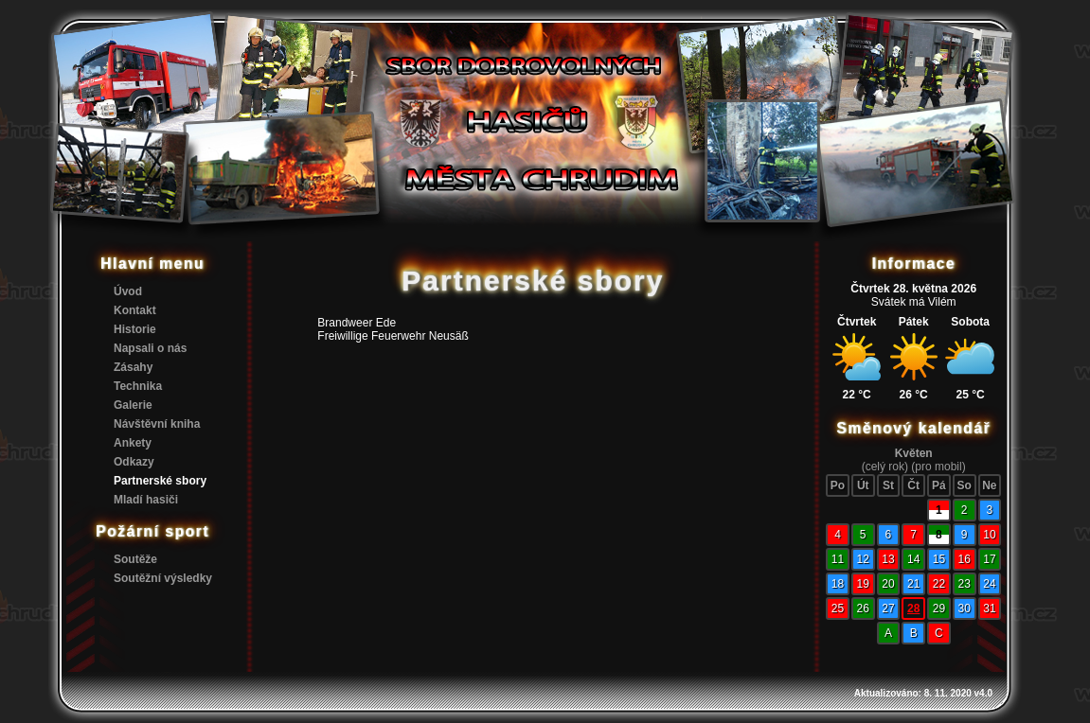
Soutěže (135, 559)
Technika (138, 386)
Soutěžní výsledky (163, 578)
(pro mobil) (938, 466)
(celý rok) (885, 466)
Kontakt (135, 310)
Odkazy (134, 461)
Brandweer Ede (356, 322)
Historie (135, 329)
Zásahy (133, 367)
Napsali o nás (150, 348)
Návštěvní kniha (157, 424)
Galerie (133, 405)
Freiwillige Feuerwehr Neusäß (392, 336)
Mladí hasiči (146, 499)
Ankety (133, 443)
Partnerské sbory (160, 480)
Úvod (128, 291)
